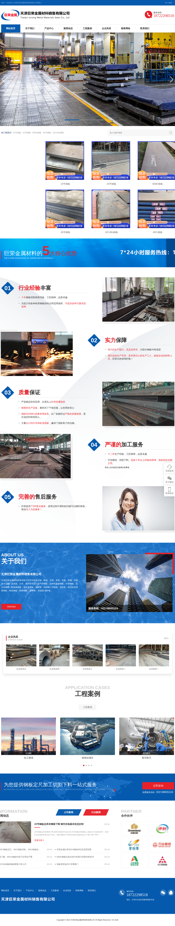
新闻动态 (68, 28)
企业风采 (106, 28)
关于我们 (29, 28)
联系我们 (144, 28)
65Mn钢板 (36, 132)
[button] (3, 79)
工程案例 (87, 28)
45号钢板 (47, 132)
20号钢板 (27, 132)
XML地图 (114, 920)
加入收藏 (168, 3)
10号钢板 (17, 132)
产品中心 (49, 28)
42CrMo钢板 (58, 132)
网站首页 (10, 28)
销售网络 (125, 28)
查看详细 (11, 607)
